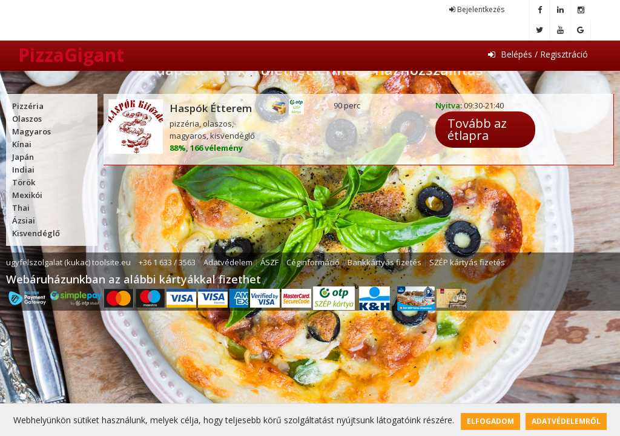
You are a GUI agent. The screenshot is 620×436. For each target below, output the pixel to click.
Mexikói (27, 195)
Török (23, 182)
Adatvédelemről (566, 421)
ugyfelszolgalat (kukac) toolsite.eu (68, 262)
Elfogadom (490, 421)
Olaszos (27, 118)
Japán (23, 156)
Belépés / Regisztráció (538, 54)
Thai (21, 207)
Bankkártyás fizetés (384, 262)
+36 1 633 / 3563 (167, 262)
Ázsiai (23, 220)
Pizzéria (28, 106)
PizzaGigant (71, 54)
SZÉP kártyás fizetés (467, 262)
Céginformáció (313, 262)
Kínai (21, 144)
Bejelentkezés (476, 9)
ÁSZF (269, 262)
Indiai (23, 169)
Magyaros (31, 131)
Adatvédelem (227, 262)
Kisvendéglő (36, 233)
